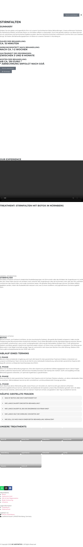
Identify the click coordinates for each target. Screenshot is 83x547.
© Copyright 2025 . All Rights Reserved (18, 544)
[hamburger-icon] (81, 15)
